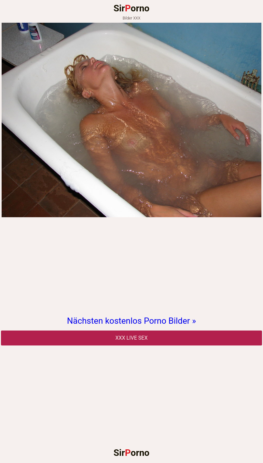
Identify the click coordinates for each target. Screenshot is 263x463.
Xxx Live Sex (132, 338)
